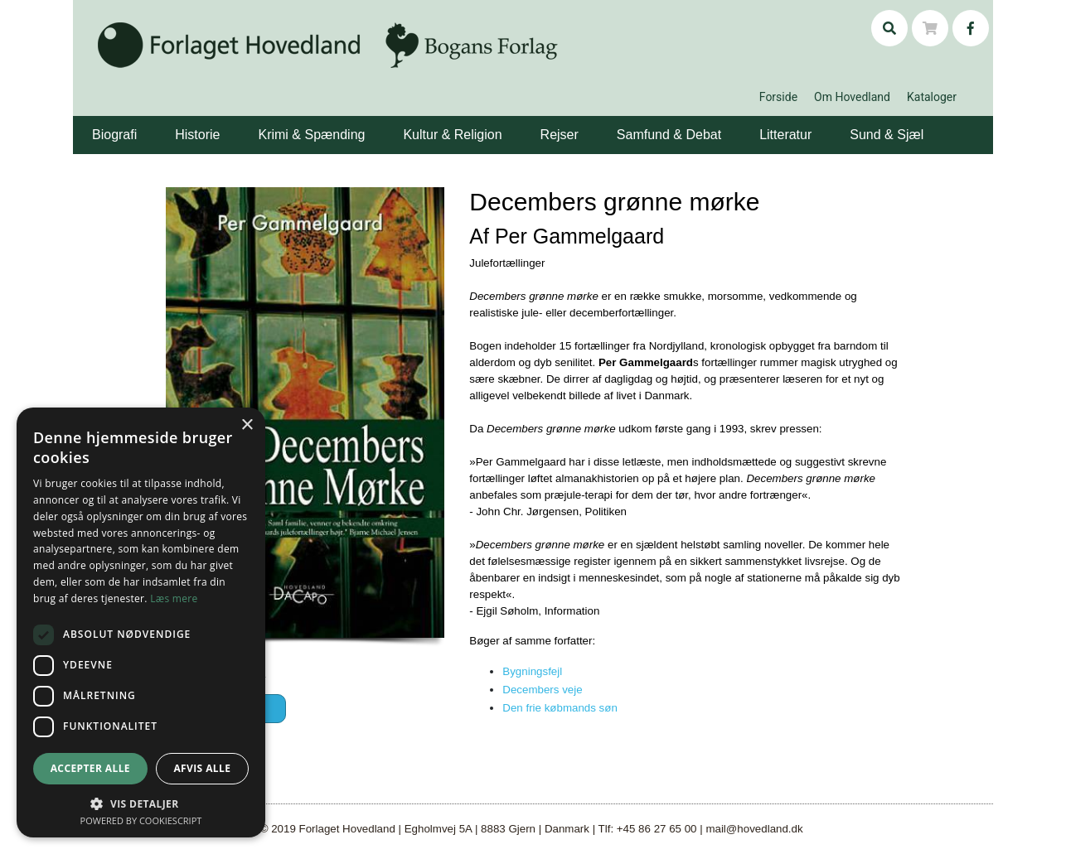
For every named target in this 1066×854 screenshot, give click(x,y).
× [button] (246, 425)
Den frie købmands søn (560, 708)
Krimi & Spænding (311, 135)
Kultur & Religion (452, 135)
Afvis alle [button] (201, 768)
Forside (778, 97)
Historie (197, 135)
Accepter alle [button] (90, 768)
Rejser (559, 135)
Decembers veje (542, 689)
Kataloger (932, 97)
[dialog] (141, 622)
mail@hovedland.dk (753, 829)
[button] (139, 122)
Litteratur (785, 135)
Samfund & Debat (669, 135)
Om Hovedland (852, 97)
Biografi (114, 135)
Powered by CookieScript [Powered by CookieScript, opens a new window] (141, 820)
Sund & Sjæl (886, 135)
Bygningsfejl (532, 671)
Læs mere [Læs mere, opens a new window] (173, 598)
